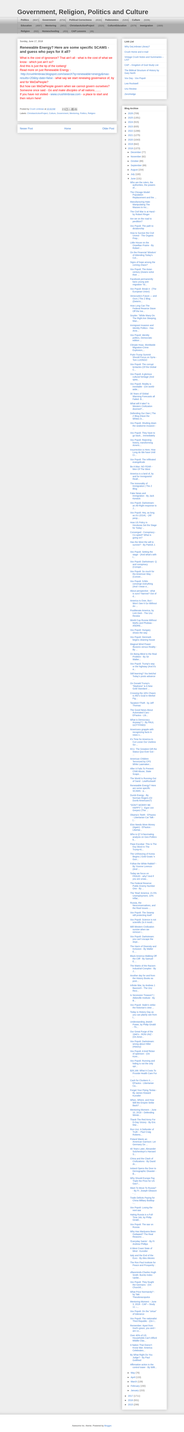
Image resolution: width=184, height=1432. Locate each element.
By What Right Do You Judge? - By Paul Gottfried (141, 1357)
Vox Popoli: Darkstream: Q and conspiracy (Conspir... (143, 564)
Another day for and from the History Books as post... (142, 978)
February (135, 1386)
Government (49, 20)
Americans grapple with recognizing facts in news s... (142, 732)
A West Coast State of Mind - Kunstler (141, 1249)
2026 (131, 113)
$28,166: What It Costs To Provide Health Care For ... (143, 1073)
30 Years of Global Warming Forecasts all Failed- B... (142, 396)
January (135, 1390)
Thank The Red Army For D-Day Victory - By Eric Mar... (143, 1122)
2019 (131, 144)
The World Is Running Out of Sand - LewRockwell (143, 779)
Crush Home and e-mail (136, 52)
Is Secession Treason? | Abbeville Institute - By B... (142, 998)
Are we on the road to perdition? (141, 220)
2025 (131, 117)
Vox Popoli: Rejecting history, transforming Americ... (141, 443)
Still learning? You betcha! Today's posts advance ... (143, 676)
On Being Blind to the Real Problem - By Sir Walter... (143, 657)
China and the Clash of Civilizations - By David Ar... (142, 1161)
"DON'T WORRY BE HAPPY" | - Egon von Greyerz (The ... (142, 808)
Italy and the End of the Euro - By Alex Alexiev (142, 1256)
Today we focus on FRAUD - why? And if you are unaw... (142, 876)
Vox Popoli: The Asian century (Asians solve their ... (142, 272)
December (136, 152)
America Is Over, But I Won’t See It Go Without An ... (143, 603)
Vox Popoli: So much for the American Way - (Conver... (142, 574)
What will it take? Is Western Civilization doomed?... (141, 406)
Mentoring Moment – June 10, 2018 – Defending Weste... (143, 1112)
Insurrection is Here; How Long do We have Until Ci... (142, 452)
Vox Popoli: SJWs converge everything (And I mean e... (141, 584)
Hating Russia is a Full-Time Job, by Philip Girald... (141, 1217)
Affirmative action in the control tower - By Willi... (143, 1366)
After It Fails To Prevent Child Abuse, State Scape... (141, 771)
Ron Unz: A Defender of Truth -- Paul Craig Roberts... (142, 1132)
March (134, 1381)
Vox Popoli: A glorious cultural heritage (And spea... (142, 377)
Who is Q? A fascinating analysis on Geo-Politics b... (143, 837)
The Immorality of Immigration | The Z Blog (141, 486)
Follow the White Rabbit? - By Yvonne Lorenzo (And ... (143, 866)
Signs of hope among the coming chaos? (142, 263)
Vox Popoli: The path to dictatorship (141, 227)
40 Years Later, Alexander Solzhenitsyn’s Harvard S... (143, 1151)
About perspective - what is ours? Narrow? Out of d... (143, 594)
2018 (131, 148)
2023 (131, 126)
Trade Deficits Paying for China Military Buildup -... (142, 1200)
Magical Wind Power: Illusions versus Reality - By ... (143, 647)
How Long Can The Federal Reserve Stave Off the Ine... (143, 308)
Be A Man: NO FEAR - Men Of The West (141, 468)
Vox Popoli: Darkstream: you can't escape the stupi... (142, 939)
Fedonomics (111, 20)
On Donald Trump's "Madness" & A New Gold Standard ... (141, 686)
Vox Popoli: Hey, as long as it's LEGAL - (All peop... (142, 515)
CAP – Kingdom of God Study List (142, 65)
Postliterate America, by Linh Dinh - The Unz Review (142, 613)
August (134, 169)
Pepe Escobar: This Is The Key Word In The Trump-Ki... (143, 847)
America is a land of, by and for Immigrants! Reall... (142, 476)
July (133, 174)
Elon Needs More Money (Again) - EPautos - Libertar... (142, 827)
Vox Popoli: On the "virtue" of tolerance (143, 1312)
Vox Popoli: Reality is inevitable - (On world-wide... (142, 387)
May (133, 1372)
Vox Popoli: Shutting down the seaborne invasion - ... (143, 426)
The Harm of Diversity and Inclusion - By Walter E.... (143, 949)
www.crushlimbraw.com (66, 94)
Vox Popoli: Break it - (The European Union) (143, 290)
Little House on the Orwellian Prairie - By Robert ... (142, 245)
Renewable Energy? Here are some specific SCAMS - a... (143, 788)
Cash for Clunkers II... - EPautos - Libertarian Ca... (142, 1083)
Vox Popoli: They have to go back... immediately (142, 434)
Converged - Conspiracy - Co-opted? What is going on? (143, 535)
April (133, 1377)
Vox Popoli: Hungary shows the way (140, 631)
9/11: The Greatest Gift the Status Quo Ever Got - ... (143, 752)
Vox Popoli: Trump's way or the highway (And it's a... (143, 666)
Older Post (108, 128)
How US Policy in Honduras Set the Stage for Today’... (143, 525)
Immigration (146, 25)
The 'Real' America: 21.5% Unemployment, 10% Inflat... (143, 896)
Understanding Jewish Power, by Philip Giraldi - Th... (143, 1024)
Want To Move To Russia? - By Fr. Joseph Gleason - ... (143, 1191)
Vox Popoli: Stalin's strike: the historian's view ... (143, 1006)
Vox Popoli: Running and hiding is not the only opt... (142, 1064)
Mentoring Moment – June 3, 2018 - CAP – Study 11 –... (143, 1304)
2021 (131, 135)
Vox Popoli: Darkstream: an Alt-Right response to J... (143, 506)
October (135, 161)
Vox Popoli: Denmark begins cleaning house (142, 638)
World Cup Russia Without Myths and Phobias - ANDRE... (143, 623)
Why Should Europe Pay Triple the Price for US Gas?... (142, 1181)
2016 (131, 1400)
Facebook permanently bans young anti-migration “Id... (141, 282)
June (133, 178)
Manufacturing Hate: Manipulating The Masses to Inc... (140, 205)
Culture (136, 20)
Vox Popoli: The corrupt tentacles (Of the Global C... (143, 367)
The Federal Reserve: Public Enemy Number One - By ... (142, 886)
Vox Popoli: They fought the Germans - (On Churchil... (142, 1285)
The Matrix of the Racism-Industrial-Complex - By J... (143, 968)
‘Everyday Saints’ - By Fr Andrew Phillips (142, 1242)
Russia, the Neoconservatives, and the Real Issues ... (142, 906)
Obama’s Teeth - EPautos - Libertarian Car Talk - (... (143, 818)
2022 (131, 131)
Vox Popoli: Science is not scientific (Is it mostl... (143, 921)
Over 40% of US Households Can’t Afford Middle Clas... (143, 1338)
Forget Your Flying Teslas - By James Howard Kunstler (143, 1093)
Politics (25, 20)
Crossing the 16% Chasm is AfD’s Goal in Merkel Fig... (143, 696)
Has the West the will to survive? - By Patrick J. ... (142, 545)
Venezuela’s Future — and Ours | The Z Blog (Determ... (143, 299)
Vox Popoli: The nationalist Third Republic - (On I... (143, 1320)
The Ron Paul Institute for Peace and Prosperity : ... (143, 1265)
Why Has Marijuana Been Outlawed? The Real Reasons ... (143, 1234)
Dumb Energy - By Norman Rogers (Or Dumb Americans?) (141, 798)
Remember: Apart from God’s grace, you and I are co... (142, 1328)
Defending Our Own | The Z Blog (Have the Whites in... (143, 416)
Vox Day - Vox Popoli (135, 78)
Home (67, 128)
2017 (131, 1396)
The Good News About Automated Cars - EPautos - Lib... (141, 713)
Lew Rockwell (131, 83)
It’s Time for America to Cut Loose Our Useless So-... (143, 742)
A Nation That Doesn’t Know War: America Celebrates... (141, 1348)
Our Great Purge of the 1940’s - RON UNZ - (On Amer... (141, 1034)
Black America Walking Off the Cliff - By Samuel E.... (143, 959)
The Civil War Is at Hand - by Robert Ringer (143, 213)
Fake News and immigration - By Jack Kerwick (142, 496)
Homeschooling (50, 31)
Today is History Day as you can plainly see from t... (143, 1015)
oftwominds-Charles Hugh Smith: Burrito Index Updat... (143, 1275)
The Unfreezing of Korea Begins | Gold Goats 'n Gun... (142, 857)
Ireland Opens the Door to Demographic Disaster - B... (143, 1171)
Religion (25, 31)
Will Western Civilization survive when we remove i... (142, 929)
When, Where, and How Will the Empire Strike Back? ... (142, 1103)
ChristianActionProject (82, 25)
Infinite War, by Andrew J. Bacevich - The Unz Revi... (142, 988)
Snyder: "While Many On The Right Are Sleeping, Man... (143, 318)
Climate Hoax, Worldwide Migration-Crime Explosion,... (142, 348)
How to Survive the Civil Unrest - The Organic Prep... (142, 236)
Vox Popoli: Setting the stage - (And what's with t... (143, 555)
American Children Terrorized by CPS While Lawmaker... (140, 762)
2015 (131, 1404)
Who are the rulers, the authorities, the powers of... (142, 185)
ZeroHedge (130, 94)
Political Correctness (80, 20)
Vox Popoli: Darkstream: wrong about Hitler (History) (142, 1044)
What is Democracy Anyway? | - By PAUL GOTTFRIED (142, 722)
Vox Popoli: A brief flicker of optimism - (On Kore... (142, 1054)
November (136, 156)
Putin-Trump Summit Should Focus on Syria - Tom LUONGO (143, 357)
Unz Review (131, 89)
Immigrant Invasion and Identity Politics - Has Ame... (142, 328)
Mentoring (50, 25)
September (136, 165)
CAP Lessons (78, 31)
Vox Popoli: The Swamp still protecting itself (142, 914)
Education (26, 25)
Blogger (107, 1425)
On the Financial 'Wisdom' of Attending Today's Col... (143, 255)
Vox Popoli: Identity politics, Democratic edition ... (141, 338)
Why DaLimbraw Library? (137, 46)
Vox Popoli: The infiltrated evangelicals (143, 461)
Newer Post (26, 128)
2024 (131, 122)
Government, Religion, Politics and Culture (82, 11)
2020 (131, 139)
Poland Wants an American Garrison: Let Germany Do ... (143, 1142)
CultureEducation (117, 25)
